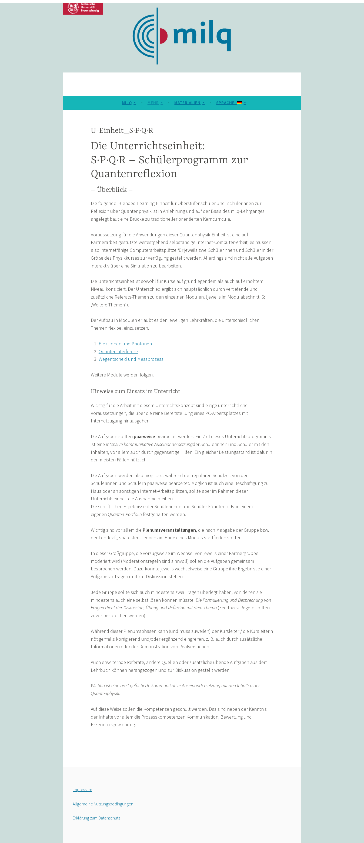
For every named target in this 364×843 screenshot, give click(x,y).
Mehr (153, 102)
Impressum (82, 789)
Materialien (187, 102)
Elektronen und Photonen (125, 343)
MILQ (127, 102)
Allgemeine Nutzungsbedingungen (103, 803)
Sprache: (229, 102)
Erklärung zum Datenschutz (96, 818)
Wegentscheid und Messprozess (131, 359)
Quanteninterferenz (118, 351)
